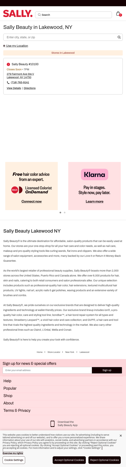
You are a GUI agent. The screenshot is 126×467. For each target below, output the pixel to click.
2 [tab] (64, 212)
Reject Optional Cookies (104, 460)
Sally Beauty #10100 (25, 64)
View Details (14, 88)
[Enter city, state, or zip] (63, 37)
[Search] (76, 15)
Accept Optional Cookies (69, 460)
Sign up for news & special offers (29, 364)
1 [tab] (60, 212)
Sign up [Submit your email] (107, 370)
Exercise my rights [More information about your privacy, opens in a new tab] (13, 453)
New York (69, 352)
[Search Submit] (39, 14)
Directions (30, 88)
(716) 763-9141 (20, 82)
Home (39, 352)
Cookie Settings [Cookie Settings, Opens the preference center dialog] (13, 460)
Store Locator (54, 352)
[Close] (120, 435)
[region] (63, 448)
